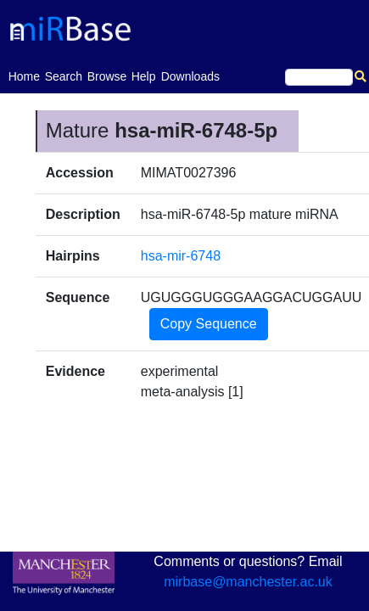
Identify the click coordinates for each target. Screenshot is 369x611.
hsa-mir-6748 (181, 256)
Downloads (190, 76)
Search (63, 76)
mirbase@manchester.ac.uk (248, 582)
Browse (107, 76)
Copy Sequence (208, 324)
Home (24, 75)
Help (143, 76)
